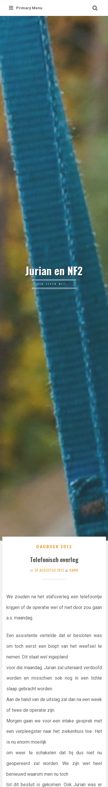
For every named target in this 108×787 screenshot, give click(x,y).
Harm (73, 570)
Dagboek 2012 (54, 546)
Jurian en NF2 (54, 270)
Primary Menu (25, 8)
